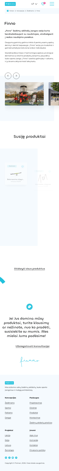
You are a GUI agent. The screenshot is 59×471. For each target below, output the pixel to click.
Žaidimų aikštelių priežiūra (41, 423)
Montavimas (35, 418)
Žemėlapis (9, 450)
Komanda (34, 440)
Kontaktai (34, 445)
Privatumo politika (37, 450)
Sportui (8, 408)
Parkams (8, 413)
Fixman (11, 11)
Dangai (8, 418)
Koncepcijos (20, 11)
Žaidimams (30, 11)
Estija (7, 440)
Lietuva (8, 445)
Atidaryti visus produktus (29, 277)
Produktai (34, 413)
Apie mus (34, 435)
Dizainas (33, 408)
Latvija (7, 435)
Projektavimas (36, 403)
